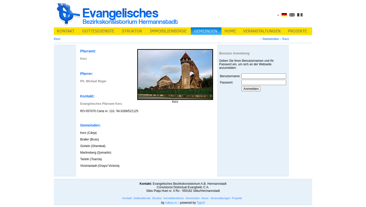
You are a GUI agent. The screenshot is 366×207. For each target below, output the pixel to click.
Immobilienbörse (173, 198)
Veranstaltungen (220, 198)
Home (205, 198)
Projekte (237, 198)
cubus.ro (171, 202)
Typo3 (201, 202)
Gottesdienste (142, 198)
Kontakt (127, 198)
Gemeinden (271, 39)
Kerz (285, 39)
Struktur (157, 198)
